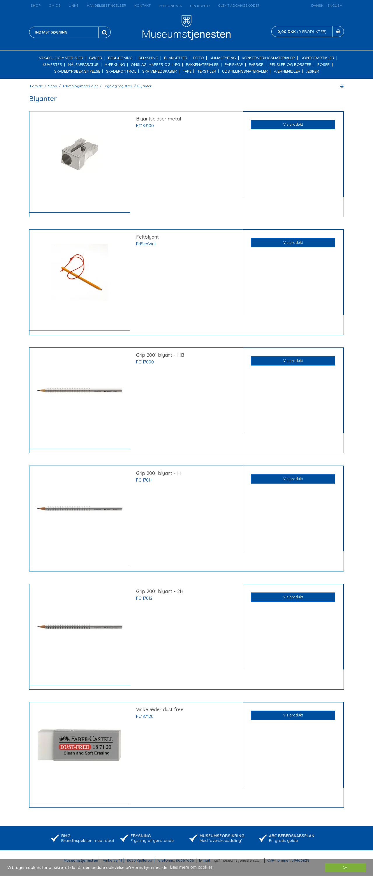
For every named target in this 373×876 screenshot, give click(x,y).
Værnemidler (287, 71)
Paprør (256, 65)
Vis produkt (293, 124)
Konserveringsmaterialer (268, 58)
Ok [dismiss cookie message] (345, 867)
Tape (187, 71)
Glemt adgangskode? (238, 5)
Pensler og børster (291, 65)
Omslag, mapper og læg (155, 65)
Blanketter (175, 58)
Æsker (312, 71)
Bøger (95, 58)
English (335, 5)
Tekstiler (206, 71)
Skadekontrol (121, 71)
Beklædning (120, 58)
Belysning (148, 58)
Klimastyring (223, 58)
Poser (323, 65)
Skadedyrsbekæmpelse (77, 71)
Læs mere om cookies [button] (191, 867)
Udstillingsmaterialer (245, 71)
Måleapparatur (83, 65)
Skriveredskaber (159, 71)
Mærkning (115, 65)
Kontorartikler (317, 58)
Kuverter (52, 65)
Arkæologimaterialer (60, 58)
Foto (198, 58)
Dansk (317, 5)
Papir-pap (234, 65)
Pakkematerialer (202, 65)
